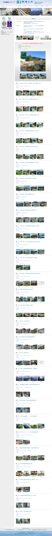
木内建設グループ (9, 2)
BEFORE (33, 61)
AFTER (30, 76)
